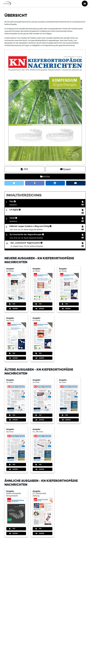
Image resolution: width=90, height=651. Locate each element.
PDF (24, 169)
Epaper (65, 169)
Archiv (45, 176)
